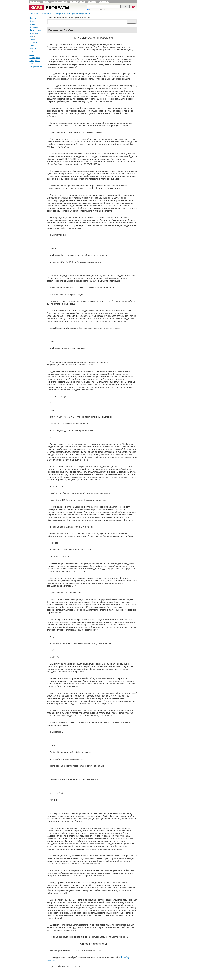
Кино (31, 52)
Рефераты (57, 7)
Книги (32, 64)
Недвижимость (36, 33)
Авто (31, 36)
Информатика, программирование (73, 13)
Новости (35, 1)
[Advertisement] (37, 113)
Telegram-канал (36, 67)
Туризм (32, 39)
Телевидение (77, 1)
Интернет (91, 10)
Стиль (32, 55)
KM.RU (102, 10)
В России (33, 21)
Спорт (32, 45)
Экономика (34, 27)
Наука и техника (36, 30)
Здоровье (33, 42)
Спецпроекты (59, 1)
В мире (32, 24)
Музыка (33, 49)
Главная (34, 13)
